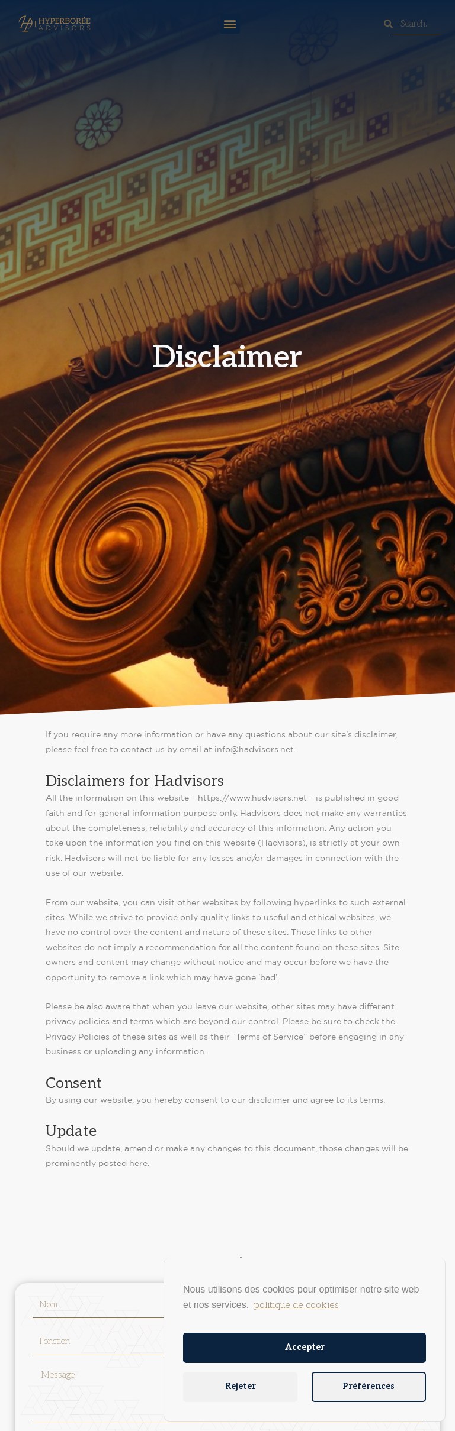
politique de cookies (296, 1305)
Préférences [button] (368, 1386)
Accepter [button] (305, 1347)
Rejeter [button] (240, 1386)
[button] (230, 24)
